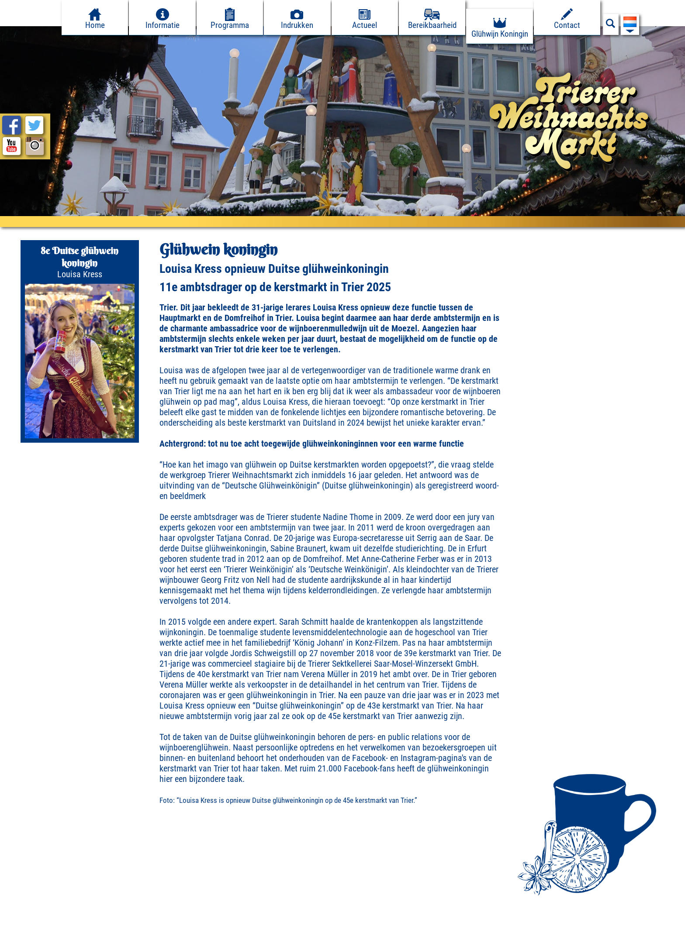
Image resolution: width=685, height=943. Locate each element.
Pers (117, 934)
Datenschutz (76, 934)
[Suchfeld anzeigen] (611, 26)
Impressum (25, 934)
